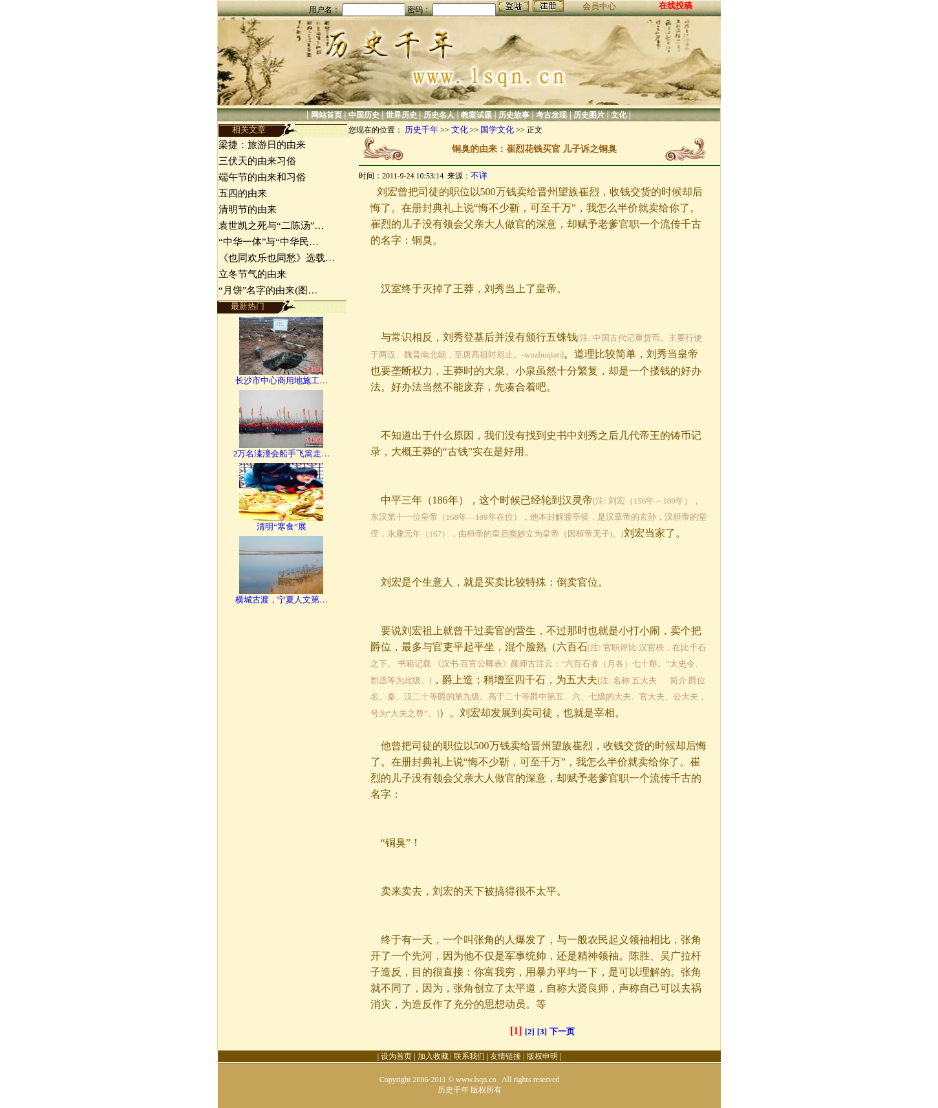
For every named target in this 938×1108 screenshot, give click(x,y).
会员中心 (599, 6)
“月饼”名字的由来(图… (268, 290)
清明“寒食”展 (281, 526)
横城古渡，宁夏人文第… (281, 599)
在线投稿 (675, 5)
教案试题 (476, 115)
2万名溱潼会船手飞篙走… (281, 453)
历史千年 (421, 129)
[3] (542, 1031)
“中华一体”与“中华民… (269, 242)
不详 (479, 175)
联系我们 (469, 1056)
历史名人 (438, 115)
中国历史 (363, 115)
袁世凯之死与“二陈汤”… (271, 225)
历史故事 (513, 115)
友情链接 (505, 1056)
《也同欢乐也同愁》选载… (277, 258)
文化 (618, 115)
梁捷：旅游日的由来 (262, 145)
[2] (530, 1031)
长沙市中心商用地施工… (281, 380)
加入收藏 (433, 1056)
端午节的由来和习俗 (262, 177)
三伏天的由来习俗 (257, 161)
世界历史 (401, 115)
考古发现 (551, 115)
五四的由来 (243, 193)
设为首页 (396, 1056)
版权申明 (542, 1056)
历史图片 (588, 115)
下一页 (562, 1031)
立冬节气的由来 (252, 274)
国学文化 (497, 129)
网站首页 (326, 115)
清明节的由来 (248, 209)
